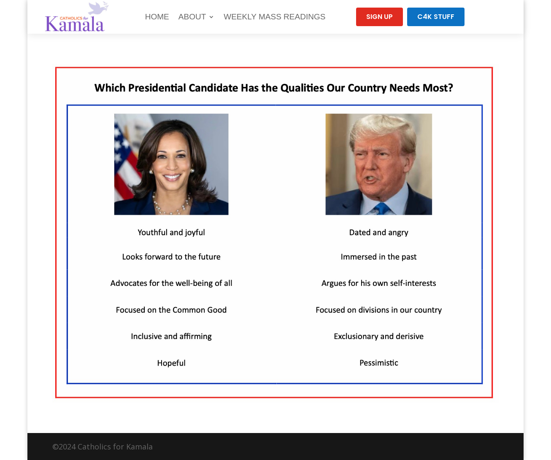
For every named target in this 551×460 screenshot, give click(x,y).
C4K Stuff (435, 17)
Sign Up (379, 17)
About (192, 16)
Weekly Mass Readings (274, 16)
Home (157, 16)
